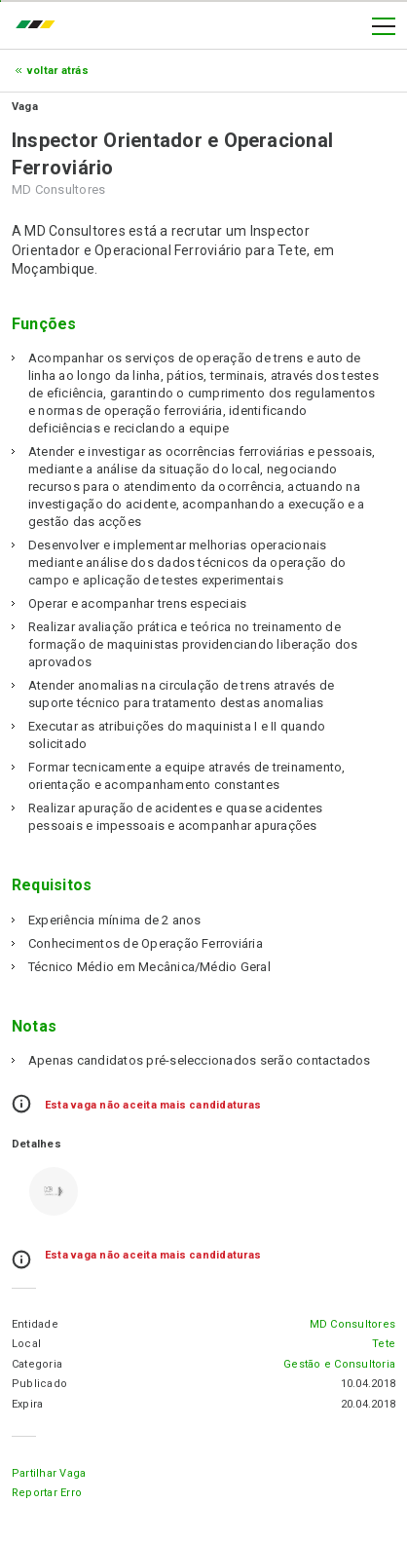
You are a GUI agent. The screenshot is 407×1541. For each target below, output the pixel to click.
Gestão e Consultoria (339, 1364)
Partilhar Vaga (49, 1473)
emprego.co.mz (40, 26)
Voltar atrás (58, 70)
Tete (383, 1343)
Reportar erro (47, 1492)
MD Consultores (352, 1324)
